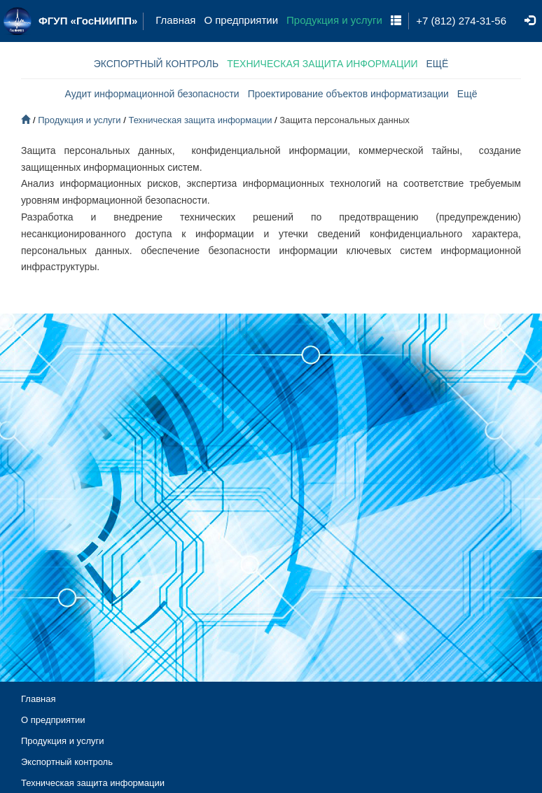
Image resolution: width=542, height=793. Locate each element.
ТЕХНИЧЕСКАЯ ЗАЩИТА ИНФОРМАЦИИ (322, 63)
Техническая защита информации (200, 120)
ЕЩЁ (437, 63)
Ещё (467, 93)
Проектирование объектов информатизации (348, 93)
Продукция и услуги (334, 20)
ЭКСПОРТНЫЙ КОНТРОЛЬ (156, 63)
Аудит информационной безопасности (152, 93)
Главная (175, 20)
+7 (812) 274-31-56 (461, 21)
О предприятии (241, 20)
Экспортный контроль (67, 762)
